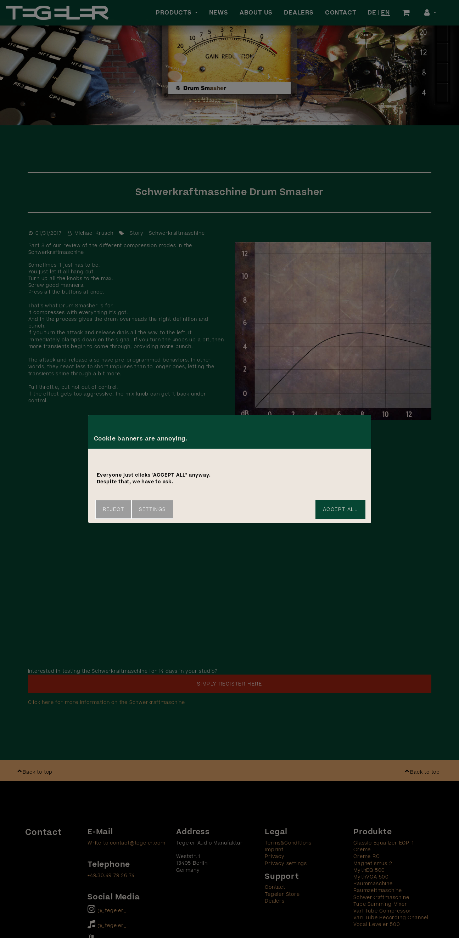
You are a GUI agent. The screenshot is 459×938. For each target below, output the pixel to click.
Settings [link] (152, 509)
